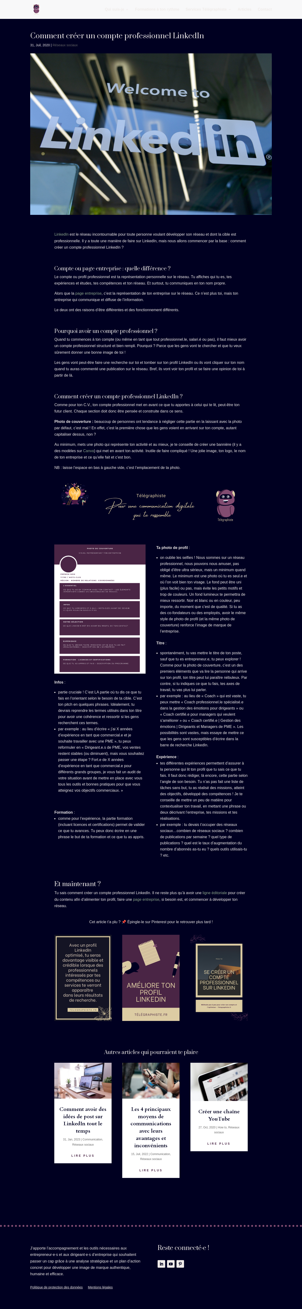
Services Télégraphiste (206, 9)
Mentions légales (100, 1287)
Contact (265, 9)
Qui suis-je (114, 9)
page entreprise (88, 293)
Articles (245, 9)
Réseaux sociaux (65, 45)
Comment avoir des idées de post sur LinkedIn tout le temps (82, 1120)
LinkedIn (61, 234)
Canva (88, 451)
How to (222, 1127)
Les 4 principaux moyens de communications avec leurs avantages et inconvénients (150, 1127)
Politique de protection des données (56, 1287)
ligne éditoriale (215, 893)
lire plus (83, 1155)
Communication (92, 1139)
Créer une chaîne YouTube (219, 1115)
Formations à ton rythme (157, 9)
